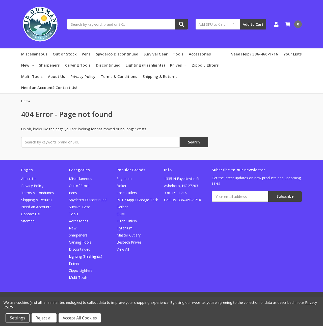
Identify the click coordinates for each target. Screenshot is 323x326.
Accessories (200, 53)
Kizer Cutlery (127, 221)
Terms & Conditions (119, 76)
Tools (178, 53)
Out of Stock (64, 53)
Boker (121, 185)
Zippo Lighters (205, 65)
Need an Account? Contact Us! (49, 87)
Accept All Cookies (80, 318)
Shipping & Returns (160, 76)
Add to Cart (253, 24)
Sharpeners (49, 65)
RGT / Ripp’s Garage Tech (137, 199)
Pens (86, 53)
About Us (56, 76)
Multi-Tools (32, 76)
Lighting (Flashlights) (145, 65)
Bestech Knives (129, 242)
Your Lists (292, 53)
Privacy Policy (82, 76)
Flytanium (124, 228)
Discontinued (108, 65)
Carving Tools (78, 65)
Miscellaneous (34, 53)
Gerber (122, 206)
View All (123, 249)
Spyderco (124, 178)
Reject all (44, 318)
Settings (17, 318)
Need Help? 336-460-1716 (254, 53)
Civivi (121, 214)
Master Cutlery (129, 235)
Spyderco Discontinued (117, 53)
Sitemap (28, 221)
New (27, 65)
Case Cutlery (127, 192)
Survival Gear (156, 53)
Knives (178, 65)
